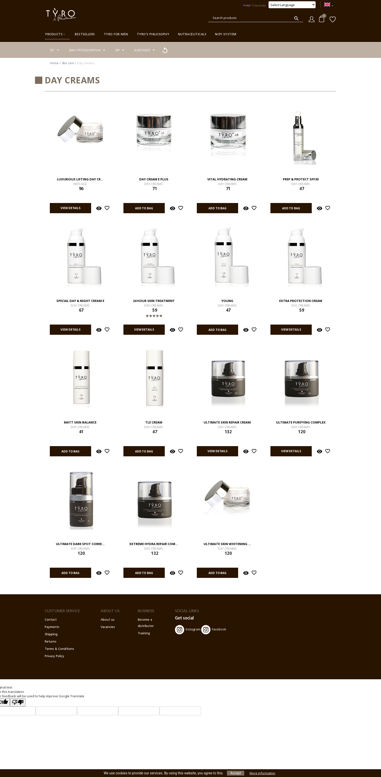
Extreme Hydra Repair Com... (154, 544)
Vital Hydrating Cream (227, 179)
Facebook (213, 629)
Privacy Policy (54, 656)
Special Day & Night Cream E (80, 301)
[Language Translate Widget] (292, 4)
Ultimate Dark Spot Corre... (80, 544)
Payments (52, 627)
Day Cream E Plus (153, 179)
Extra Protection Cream (300, 301)
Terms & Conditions (59, 649)
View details (68, 208)
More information (262, 773)
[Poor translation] (18, 702)
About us (107, 619)
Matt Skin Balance (80, 422)
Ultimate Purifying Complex (301, 422)
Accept (235, 773)
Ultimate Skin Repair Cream (227, 422)
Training (144, 633)
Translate (254, 5)
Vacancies (108, 627)
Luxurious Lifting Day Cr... (80, 179)
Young (227, 301)
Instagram (187, 629)
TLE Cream (153, 422)
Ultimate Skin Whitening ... (227, 544)
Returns (50, 641)
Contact (51, 619)
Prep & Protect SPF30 (301, 179)
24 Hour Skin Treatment (154, 301)
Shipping (51, 634)
